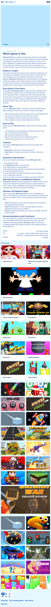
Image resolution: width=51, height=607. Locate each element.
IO (3, 51)
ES (6, 594)
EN (3, 594)
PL (9, 596)
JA (10, 594)
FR (6, 596)
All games (4, 600)
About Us (4, 604)
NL (3, 596)
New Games (29, 600)
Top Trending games (16, 600)
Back (5, 44)
